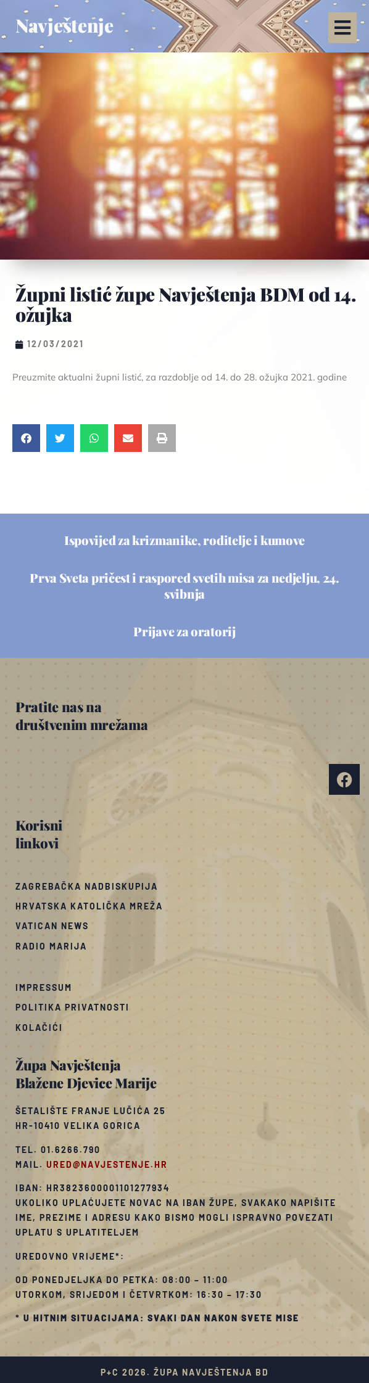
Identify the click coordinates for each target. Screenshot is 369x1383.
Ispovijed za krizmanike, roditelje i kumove (184, 539)
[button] (342, 27)
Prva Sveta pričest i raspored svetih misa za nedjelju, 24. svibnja (184, 585)
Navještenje (64, 25)
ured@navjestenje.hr (107, 1164)
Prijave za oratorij (184, 631)
